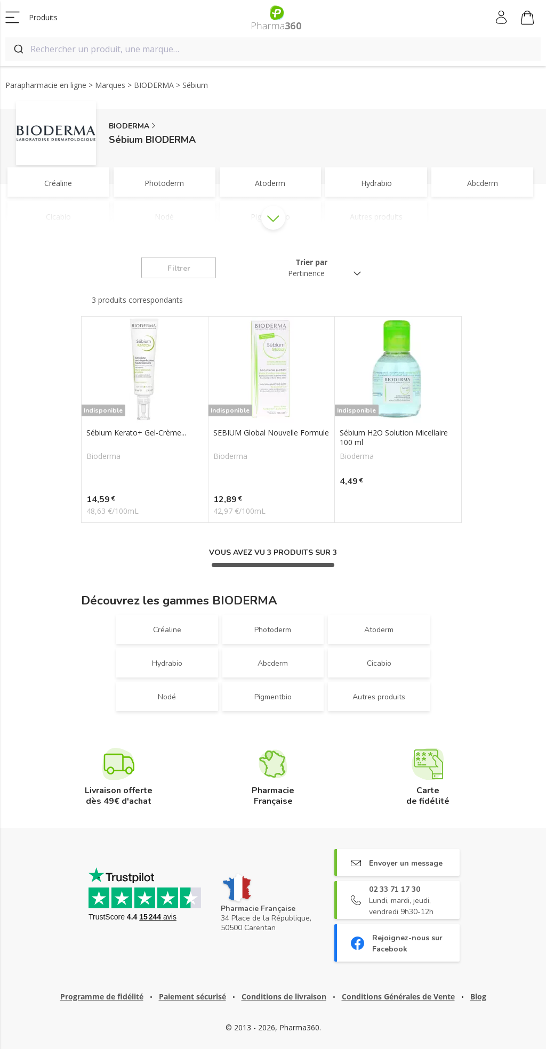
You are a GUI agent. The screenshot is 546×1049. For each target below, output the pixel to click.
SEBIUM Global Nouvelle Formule (271, 433)
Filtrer (178, 268)
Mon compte (502, 18)
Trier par (311, 262)
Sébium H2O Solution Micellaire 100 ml (394, 437)
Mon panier (527, 19)
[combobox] (273, 49)
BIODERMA (129, 126)
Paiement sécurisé (192, 996)
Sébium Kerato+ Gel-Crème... (136, 433)
